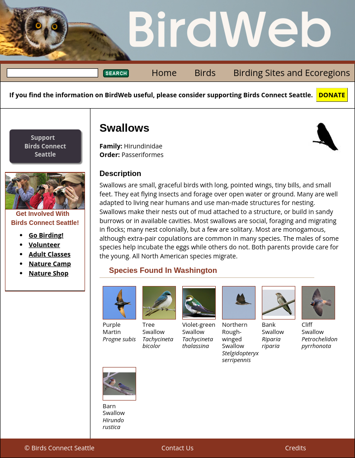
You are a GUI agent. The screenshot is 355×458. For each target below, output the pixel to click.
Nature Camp (50, 263)
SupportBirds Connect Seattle (45, 146)
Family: (110, 146)
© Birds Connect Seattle (59, 448)
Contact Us (177, 448)
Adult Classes (50, 254)
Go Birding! (46, 235)
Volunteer (44, 244)
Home (163, 73)
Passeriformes (143, 154)
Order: (109, 154)
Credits (295, 448)
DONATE (332, 95)
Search (116, 73)
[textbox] (52, 72)
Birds (205, 73)
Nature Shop (49, 273)
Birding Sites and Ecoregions (291, 73)
